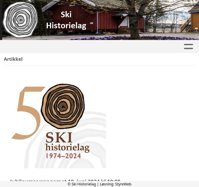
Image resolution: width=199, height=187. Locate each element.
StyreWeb (123, 184)
